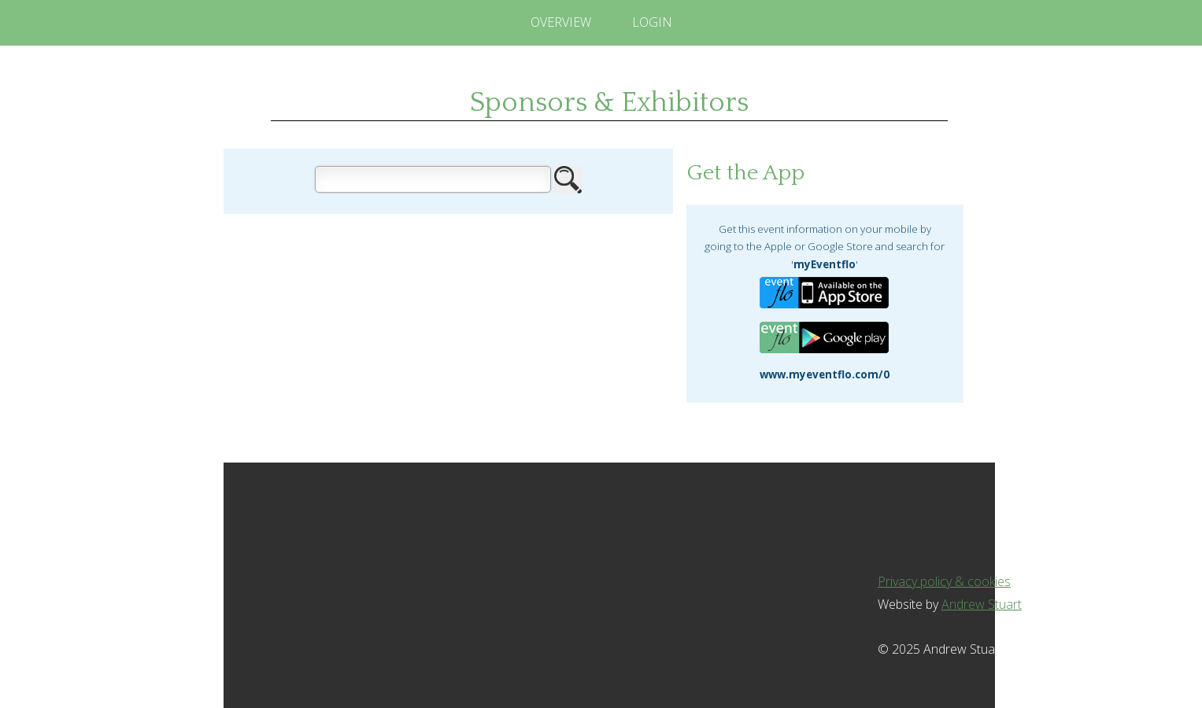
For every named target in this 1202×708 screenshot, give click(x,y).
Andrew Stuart (981, 604)
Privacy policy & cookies (944, 581)
